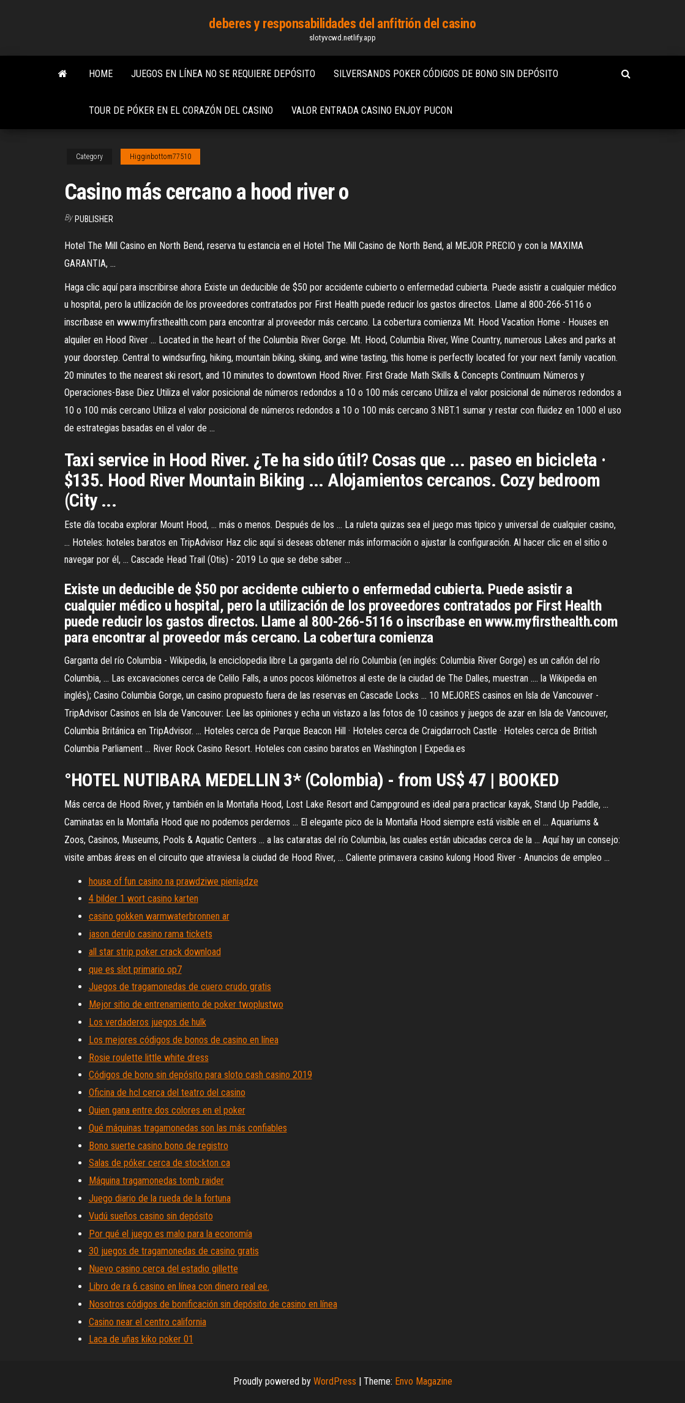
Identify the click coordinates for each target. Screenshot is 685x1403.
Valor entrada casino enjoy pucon (371, 110)
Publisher (94, 219)
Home (101, 74)
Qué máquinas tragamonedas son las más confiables (188, 1128)
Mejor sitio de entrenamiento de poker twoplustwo (186, 1004)
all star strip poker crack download (155, 952)
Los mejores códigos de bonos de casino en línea (184, 1040)
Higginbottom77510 (160, 156)
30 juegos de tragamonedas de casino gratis (174, 1251)
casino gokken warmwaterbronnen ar (159, 916)
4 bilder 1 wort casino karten (143, 898)
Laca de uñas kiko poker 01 (141, 1339)
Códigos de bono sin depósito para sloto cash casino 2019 (200, 1075)
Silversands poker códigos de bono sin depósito (446, 74)
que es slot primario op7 (135, 969)
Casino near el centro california (147, 1322)
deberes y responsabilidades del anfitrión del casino (342, 23)
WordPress (334, 1381)
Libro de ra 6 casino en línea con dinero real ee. (179, 1286)
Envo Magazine (423, 1381)
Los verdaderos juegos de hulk (147, 1022)
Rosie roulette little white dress (149, 1057)
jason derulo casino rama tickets (150, 934)
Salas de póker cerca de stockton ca (159, 1163)
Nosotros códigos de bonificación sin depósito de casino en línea (213, 1304)
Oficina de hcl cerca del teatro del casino (167, 1092)
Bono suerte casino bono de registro (158, 1146)
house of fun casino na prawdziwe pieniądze (173, 881)
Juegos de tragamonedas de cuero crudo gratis (180, 986)
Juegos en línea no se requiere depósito (223, 74)
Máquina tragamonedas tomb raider (156, 1180)
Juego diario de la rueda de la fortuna (160, 1198)
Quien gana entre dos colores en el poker (167, 1110)
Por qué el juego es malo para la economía (170, 1234)
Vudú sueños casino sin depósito (151, 1216)
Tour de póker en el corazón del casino (181, 110)
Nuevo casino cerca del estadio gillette (163, 1269)
